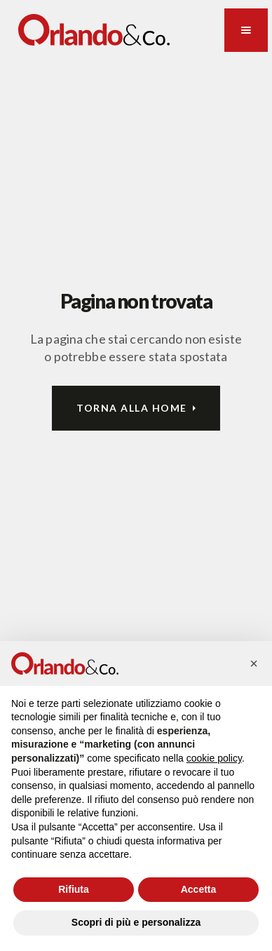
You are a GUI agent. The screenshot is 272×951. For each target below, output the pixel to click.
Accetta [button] (199, 889)
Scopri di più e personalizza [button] (136, 922)
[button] (246, 30)
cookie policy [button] (214, 758)
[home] (94, 30)
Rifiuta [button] (73, 889)
